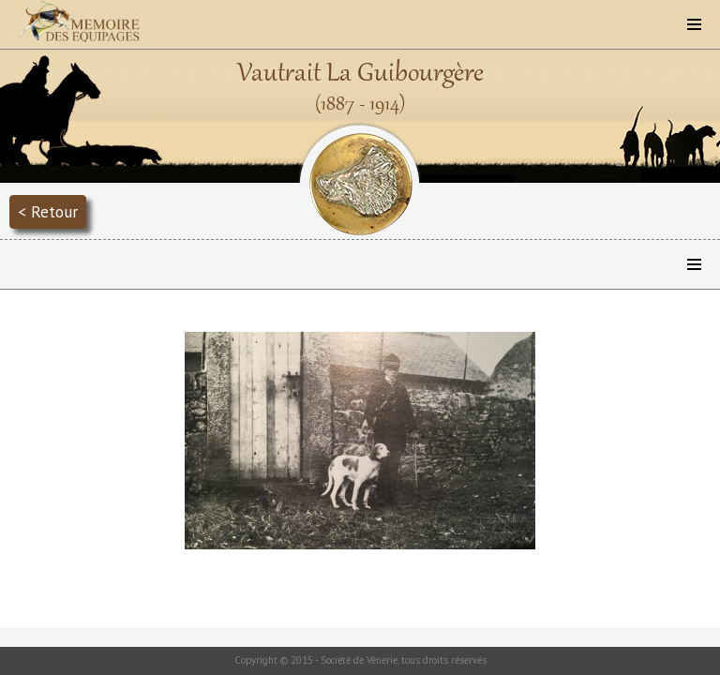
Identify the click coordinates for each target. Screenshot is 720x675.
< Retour (48, 211)
